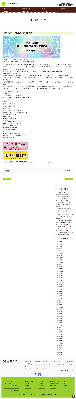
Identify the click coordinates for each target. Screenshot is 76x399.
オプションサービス (54, 381)
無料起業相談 (53, 388)
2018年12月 (59, 327)
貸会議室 (63, 8)
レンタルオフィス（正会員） (11, 385)
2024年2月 (59, 275)
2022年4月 (59, 298)
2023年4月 (59, 291)
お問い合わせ (67, 385)
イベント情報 (44, 11)
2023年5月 (59, 289)
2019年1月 (59, 325)
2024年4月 (59, 271)
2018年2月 (59, 343)
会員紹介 (27, 385)
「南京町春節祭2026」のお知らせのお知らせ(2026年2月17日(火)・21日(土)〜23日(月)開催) (64, 198)
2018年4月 (59, 340)
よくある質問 (28, 388)
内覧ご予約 (67, 383)
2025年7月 (59, 257)
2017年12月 (59, 347)
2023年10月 (59, 282)
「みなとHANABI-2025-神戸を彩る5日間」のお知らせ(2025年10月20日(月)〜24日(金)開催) (64, 222)
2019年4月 (59, 320)
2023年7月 (59, 286)
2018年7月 (59, 336)
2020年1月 (59, 307)
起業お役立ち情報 (54, 383)
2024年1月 (59, 277)
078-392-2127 (68, 371)
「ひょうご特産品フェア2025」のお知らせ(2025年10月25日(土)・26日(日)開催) (64, 216)
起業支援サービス (25, 11)
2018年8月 (59, 334)
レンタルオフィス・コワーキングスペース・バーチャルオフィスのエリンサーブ (38, 394)
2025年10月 (59, 250)
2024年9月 (59, 266)
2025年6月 (59, 259)
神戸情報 (7, 170)
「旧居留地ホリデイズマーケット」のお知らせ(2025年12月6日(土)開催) (64, 210)
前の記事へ (7, 178)
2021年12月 (59, 300)
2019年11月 (59, 309)
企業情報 (27, 383)
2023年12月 (59, 280)
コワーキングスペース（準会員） (12, 390)
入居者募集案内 (6, 8)
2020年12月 (59, 302)
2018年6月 (59, 338)
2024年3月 (59, 273)
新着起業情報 (53, 385)
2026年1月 (59, 246)
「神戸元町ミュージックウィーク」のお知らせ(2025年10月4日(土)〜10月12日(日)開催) (63, 228)
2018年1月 (59, 345)
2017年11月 (59, 349)
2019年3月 (59, 322)
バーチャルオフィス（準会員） (11, 388)
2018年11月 (59, 329)
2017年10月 (59, 352)
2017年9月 (59, 354)
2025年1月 (59, 262)
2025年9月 (59, 253)
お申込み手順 (7, 383)
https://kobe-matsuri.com (8, 137)
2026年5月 (59, 241)
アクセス (44, 8)
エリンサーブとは (25, 8)
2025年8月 (59, 255)
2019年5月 (59, 318)
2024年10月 (59, 264)
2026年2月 (59, 244)
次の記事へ (69, 178)
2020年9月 (59, 304)
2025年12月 (59, 248)
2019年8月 (59, 313)
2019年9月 (59, 311)
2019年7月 (59, 316)
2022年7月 (59, 295)
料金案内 (6, 11)
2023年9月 (59, 284)
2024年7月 (59, 268)
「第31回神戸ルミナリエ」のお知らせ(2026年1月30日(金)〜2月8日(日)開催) (64, 204)
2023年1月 (59, 293)
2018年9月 (59, 331)
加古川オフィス (68, 381)
